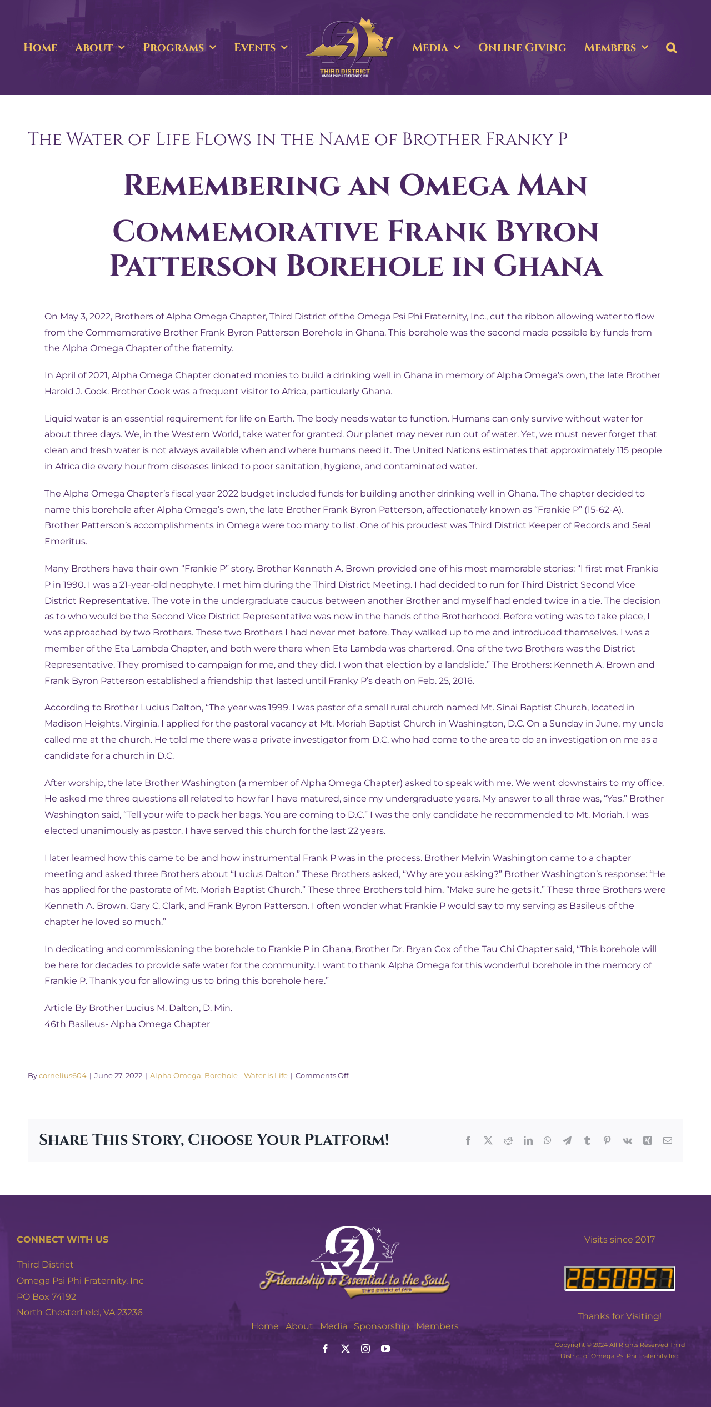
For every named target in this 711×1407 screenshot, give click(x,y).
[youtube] (385, 1348)
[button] (671, 47)
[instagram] (365, 1348)
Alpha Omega (175, 1075)
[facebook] (325, 1348)
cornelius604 (63, 1075)
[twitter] (345, 1348)
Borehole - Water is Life (246, 1075)
